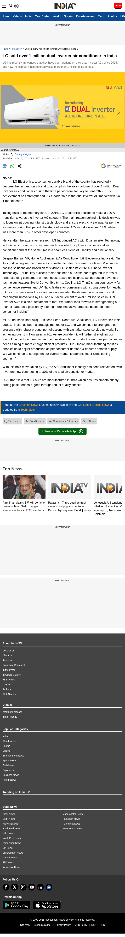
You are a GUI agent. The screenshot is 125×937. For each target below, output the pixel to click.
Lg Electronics (12, 421)
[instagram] (23, 887)
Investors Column (12, 674)
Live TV (7, 684)
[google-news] (49, 887)
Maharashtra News (72, 814)
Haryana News (10, 823)
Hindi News (9, 679)
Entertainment (85, 16)
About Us (8, 655)
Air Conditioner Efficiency (63, 421)
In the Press (9, 670)
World (57, 16)
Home (5, 16)
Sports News (9, 760)
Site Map (25, 925)
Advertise (8, 660)
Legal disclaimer (42, 925)
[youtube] (31, 887)
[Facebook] (6, 887)
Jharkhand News (11, 828)
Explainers (8, 770)
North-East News (12, 838)
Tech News (89, 421)
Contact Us (8, 650)
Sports (68, 16)
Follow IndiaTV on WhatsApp (62, 431)
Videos (17, 16)
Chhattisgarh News (13, 852)
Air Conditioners (35, 421)
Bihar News (9, 814)
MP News (8, 833)
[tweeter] (14, 887)
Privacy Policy (63, 925)
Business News (11, 775)
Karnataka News (11, 867)
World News (9, 741)
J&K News (8, 862)
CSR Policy (81, 925)
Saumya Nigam (23, 154)
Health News (9, 779)
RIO (93, 925)
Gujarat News (10, 857)
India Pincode (10, 716)
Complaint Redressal (14, 665)
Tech (101, 16)
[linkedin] (40, 887)
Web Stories (9, 694)
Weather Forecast (12, 712)
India (28, 16)
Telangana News (71, 823)
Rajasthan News (71, 818)
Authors (7, 689)
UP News (8, 847)
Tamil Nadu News (12, 843)
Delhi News (9, 818)
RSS (102, 925)
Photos (112, 16)
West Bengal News (72, 828)
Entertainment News (13, 755)
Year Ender (42, 16)
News (5, 49)
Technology (16, 49)
